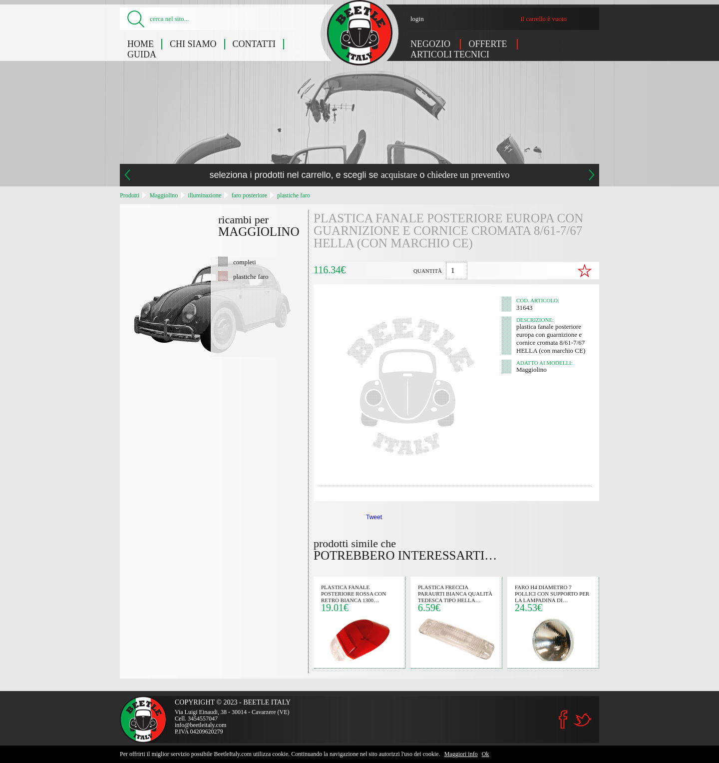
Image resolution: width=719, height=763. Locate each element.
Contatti (254, 44)
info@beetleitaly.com (200, 725)
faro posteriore (249, 195)
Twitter (582, 720)
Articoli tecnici (449, 54)
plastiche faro (293, 195)
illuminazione (204, 195)
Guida (141, 54)
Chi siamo (193, 44)
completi (244, 261)
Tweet (374, 517)
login (417, 18)
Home (140, 44)
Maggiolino (163, 195)
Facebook (563, 719)
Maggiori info (461, 754)
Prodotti (129, 195)
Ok (485, 754)
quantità (427, 271)
